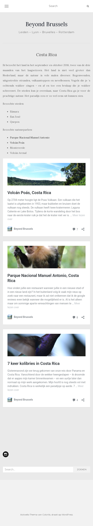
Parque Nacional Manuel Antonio (30, 137)
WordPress (67, 514)
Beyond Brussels (46, 24)
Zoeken (81, 469)
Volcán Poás (17, 142)
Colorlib (46, 514)
